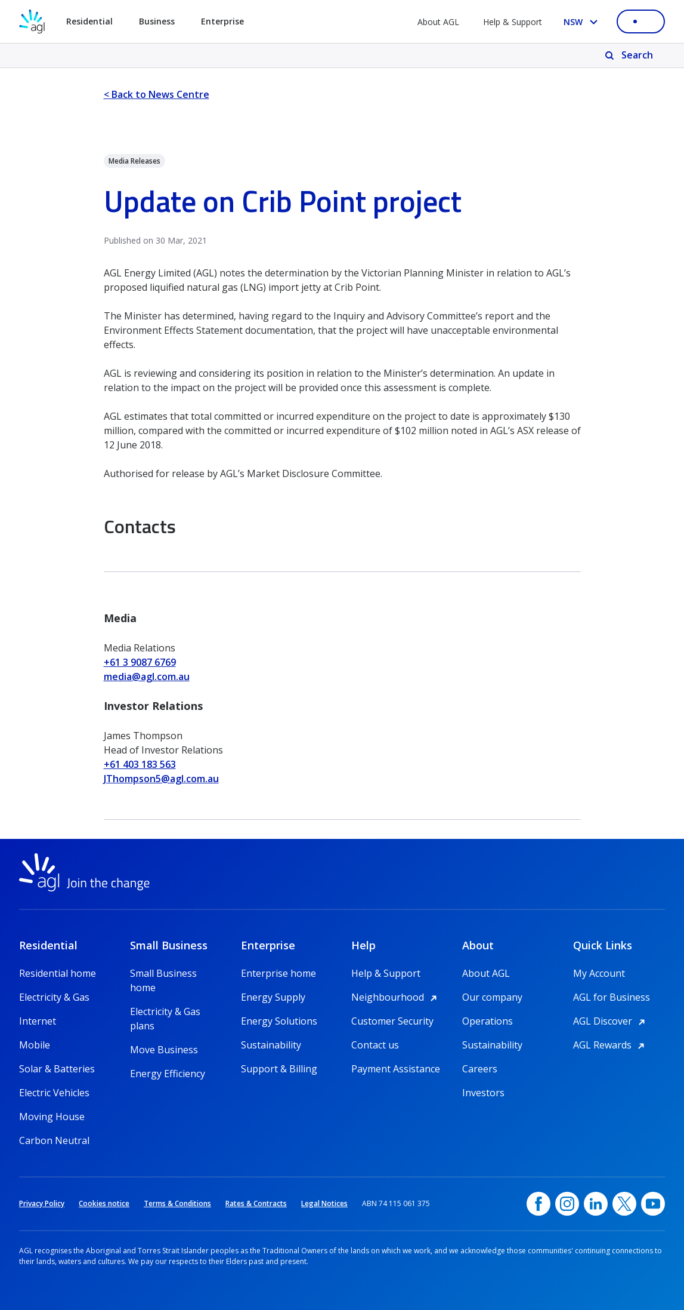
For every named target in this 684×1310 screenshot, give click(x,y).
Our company (492, 997)
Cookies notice (104, 1203)
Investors (483, 1092)
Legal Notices (324, 1203)
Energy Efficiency (167, 1073)
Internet (37, 1021)
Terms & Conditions (177, 1203)
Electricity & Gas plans (165, 1012)
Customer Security (392, 1021)
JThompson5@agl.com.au (161, 778)
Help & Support (512, 21)
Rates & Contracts (256, 1203)
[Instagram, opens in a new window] (567, 1204)
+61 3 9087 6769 (140, 662)
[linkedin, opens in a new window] (596, 1204)
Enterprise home (278, 973)
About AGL (438, 21)
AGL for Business (611, 997)
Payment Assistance (395, 1068)
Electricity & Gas (54, 997)
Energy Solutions (279, 1021)
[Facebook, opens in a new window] (538, 1204)
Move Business (164, 1049)
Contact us (375, 1044)
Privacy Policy (41, 1203)
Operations (487, 1021)
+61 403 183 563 (140, 764)
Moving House (52, 1116)
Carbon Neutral (54, 1140)
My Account (599, 973)
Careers (479, 1068)
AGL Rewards (610, 1045)
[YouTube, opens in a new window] (653, 1204)
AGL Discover (611, 1021)
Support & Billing (279, 1068)
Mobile (34, 1044)
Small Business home (163, 973)
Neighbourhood (396, 997)
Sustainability (271, 1044)
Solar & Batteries (57, 1068)
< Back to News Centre (156, 94)
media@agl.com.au (147, 676)
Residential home (57, 973)
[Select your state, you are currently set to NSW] (583, 21)
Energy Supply (273, 997)
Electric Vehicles (54, 1092)
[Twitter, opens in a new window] (624, 1204)
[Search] (630, 55)
